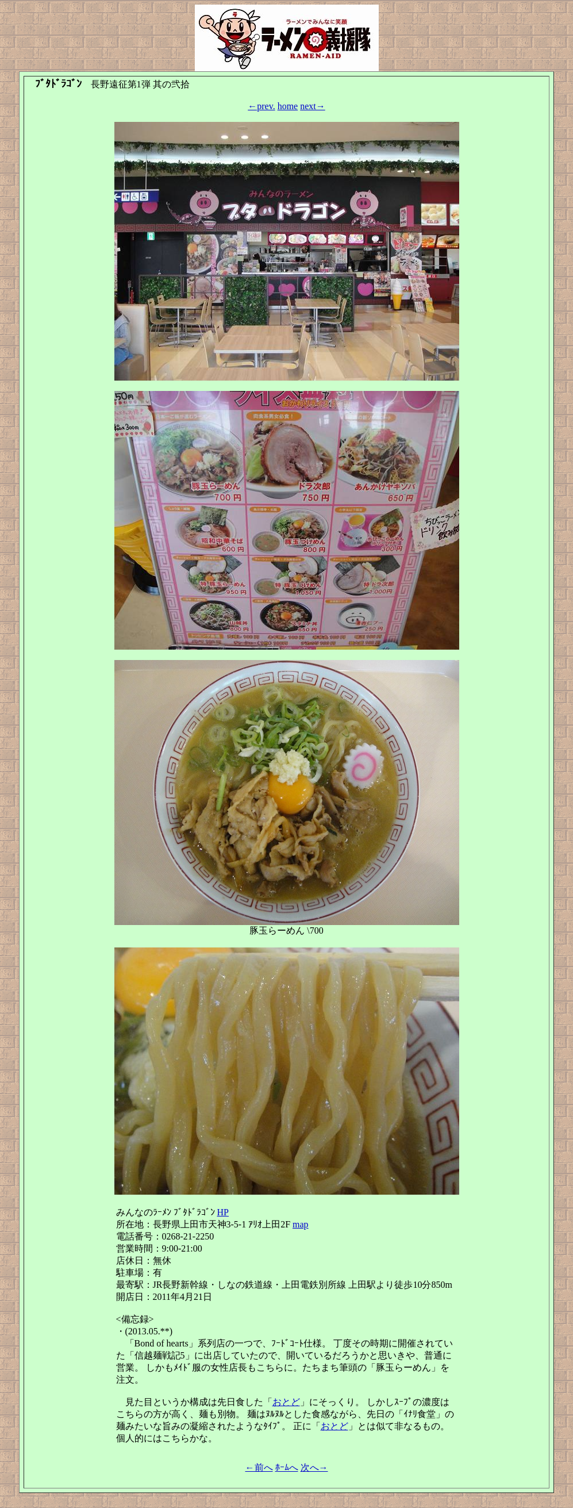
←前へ (259, 1467)
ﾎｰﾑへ (286, 1467)
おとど (286, 1402)
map (301, 1224)
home (288, 106)
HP (223, 1212)
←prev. (261, 106)
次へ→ (314, 1467)
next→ (312, 106)
